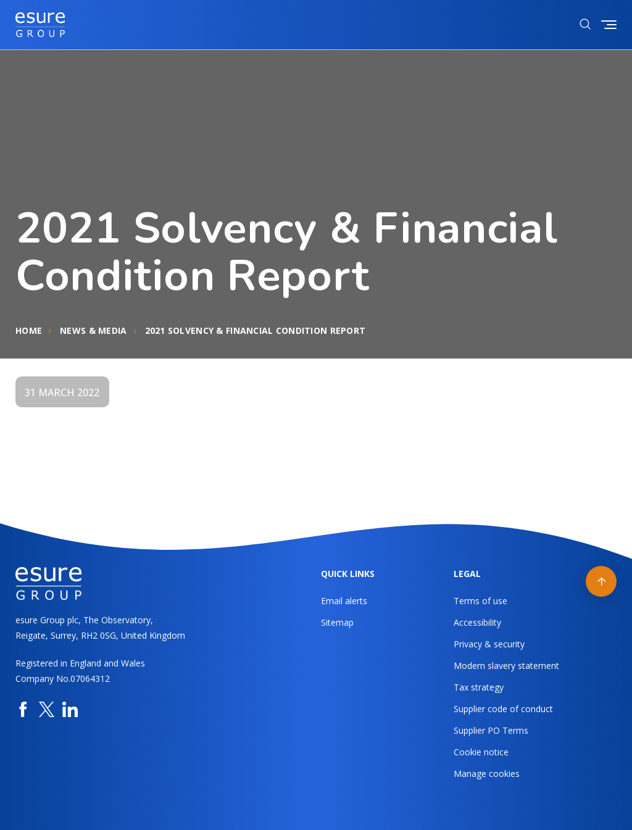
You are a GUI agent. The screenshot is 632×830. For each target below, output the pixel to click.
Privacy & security (489, 644)
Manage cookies (487, 773)
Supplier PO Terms (491, 730)
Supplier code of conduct (503, 709)
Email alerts (344, 601)
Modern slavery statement (506, 665)
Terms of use (480, 601)
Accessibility (477, 622)
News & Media (93, 330)
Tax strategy (479, 687)
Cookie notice (481, 752)
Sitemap (337, 622)
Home (28, 330)
